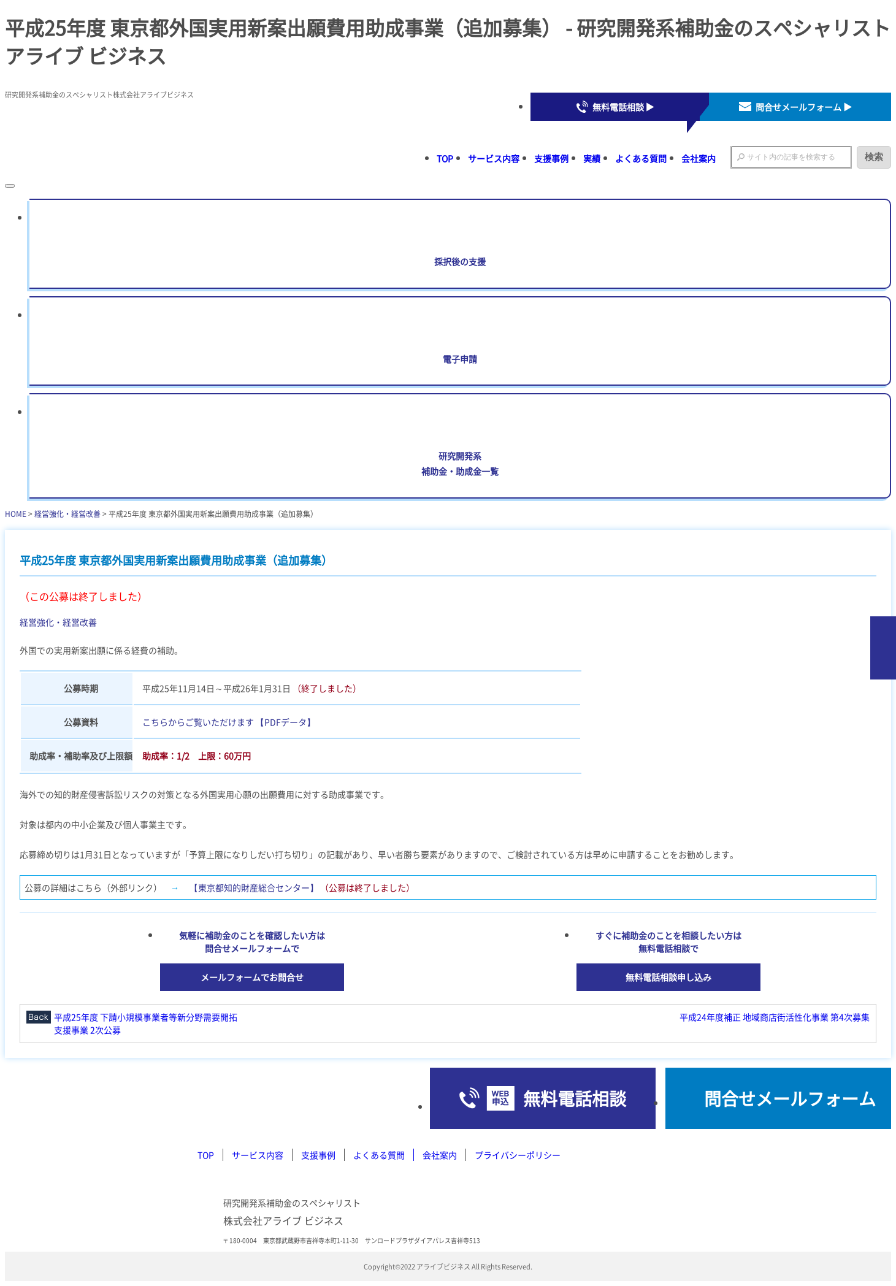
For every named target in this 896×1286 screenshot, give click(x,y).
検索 (874, 156)
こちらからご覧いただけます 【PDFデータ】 (228, 722)
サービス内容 (493, 158)
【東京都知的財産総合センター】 (254, 887)
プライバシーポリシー (518, 1155)
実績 (591, 158)
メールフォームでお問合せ (252, 977)
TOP (445, 158)
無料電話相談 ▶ (623, 107)
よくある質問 (641, 158)
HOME (15, 513)
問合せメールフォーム (790, 1098)
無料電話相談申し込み (668, 977)
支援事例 (551, 158)
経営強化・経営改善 (67, 513)
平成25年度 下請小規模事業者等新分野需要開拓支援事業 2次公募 (145, 1023)
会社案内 (698, 158)
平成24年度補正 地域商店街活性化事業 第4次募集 (775, 1017)
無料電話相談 (574, 1098)
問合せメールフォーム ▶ (804, 107)
